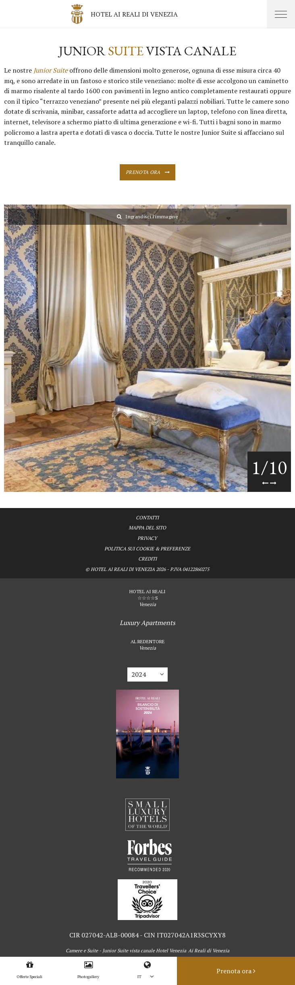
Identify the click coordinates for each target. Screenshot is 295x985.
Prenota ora (143, 172)
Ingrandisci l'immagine (147, 216)
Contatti (147, 517)
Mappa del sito (147, 528)
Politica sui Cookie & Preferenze (147, 549)
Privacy (147, 538)
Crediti (147, 559)
